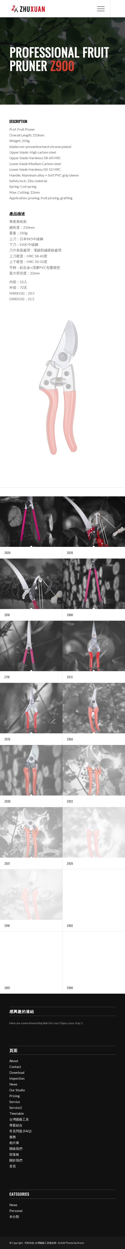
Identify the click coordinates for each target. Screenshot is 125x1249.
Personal (15, 1211)
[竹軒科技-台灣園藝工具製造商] (51, 8)
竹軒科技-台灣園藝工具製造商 (40, 1242)
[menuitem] (99, 8)
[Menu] (99, 8)
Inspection (17, 1078)
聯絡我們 (15, 1148)
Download (16, 1072)
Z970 (7, 739)
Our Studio (17, 1090)
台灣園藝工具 (19, 1119)
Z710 (7, 677)
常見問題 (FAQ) (20, 1131)
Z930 (7, 801)
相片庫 (14, 1143)
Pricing (14, 1096)
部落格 (14, 1154)
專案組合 (15, 1125)
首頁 (12, 1166)
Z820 (7, 553)
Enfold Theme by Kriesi (71, 1242)
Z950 (70, 739)
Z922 (70, 801)
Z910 (7, 925)
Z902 (70, 925)
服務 (12, 1137)
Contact (15, 1067)
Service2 (15, 1108)
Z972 (70, 677)
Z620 (70, 553)
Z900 (70, 988)
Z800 (70, 615)
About (13, 1061)
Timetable (16, 1113)
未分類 (14, 1216)
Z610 (7, 615)
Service (14, 1102)
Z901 (7, 988)
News (13, 1084)
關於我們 (15, 1160)
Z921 (7, 863)
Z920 (70, 863)
